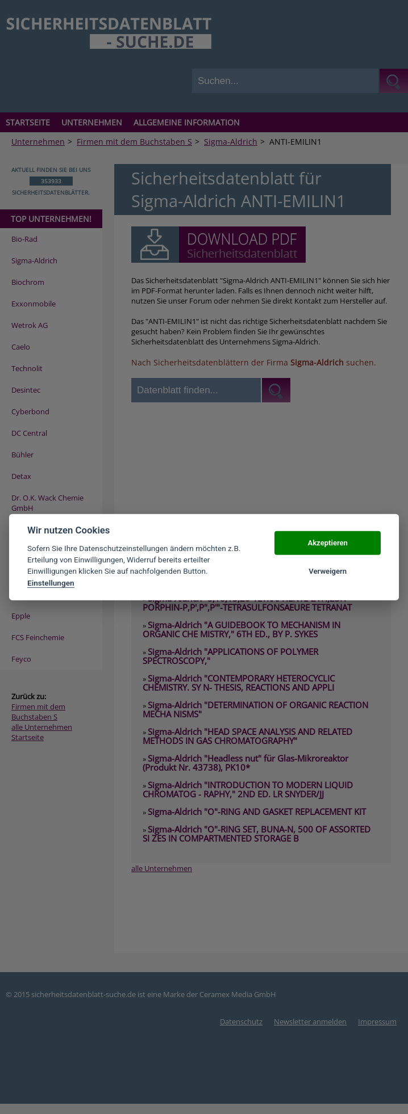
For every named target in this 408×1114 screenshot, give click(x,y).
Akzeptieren (327, 543)
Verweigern (328, 571)
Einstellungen (50, 582)
